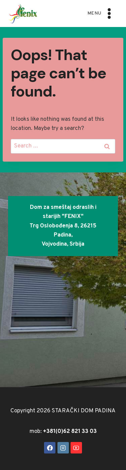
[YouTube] (76, 447)
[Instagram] (63, 447)
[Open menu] (101, 13)
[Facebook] (49, 447)
